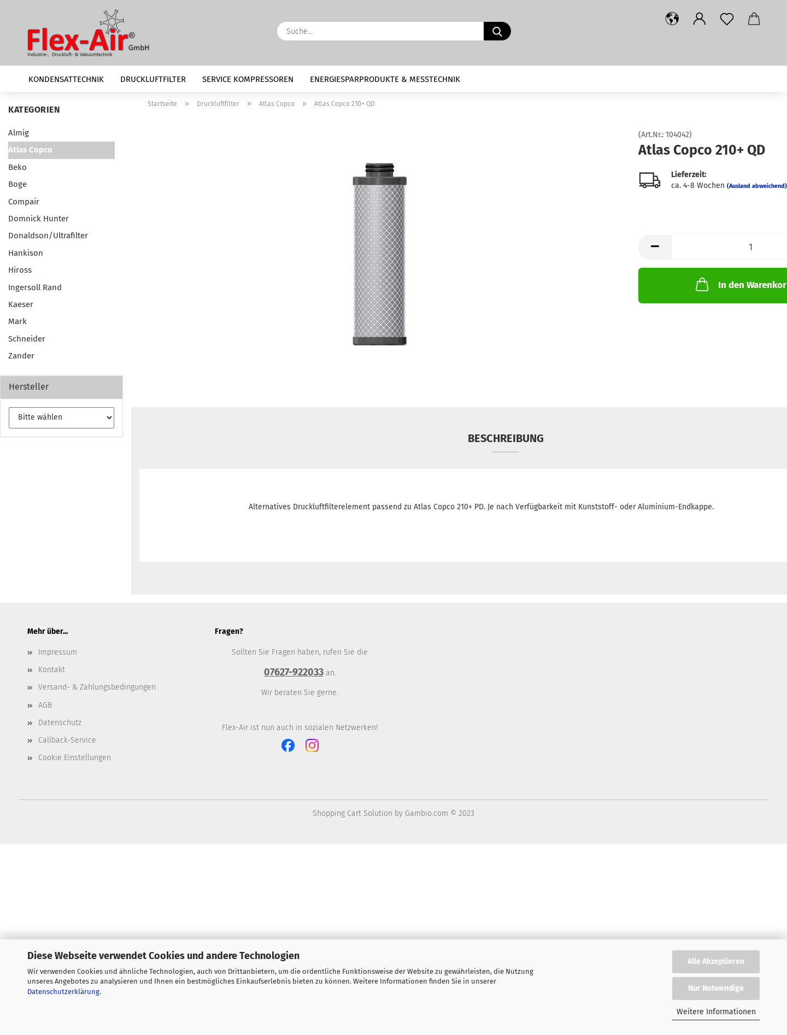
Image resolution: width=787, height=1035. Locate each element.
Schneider (26, 339)
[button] (672, 19)
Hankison (25, 253)
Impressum (57, 652)
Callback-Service (67, 740)
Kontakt (51, 669)
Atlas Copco (30, 150)
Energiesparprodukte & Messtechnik (385, 79)
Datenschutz (59, 722)
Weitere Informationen (716, 1011)
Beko (17, 167)
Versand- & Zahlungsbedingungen (97, 687)
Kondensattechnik (66, 79)
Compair (23, 202)
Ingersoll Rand (35, 287)
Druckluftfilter (153, 79)
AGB (45, 705)
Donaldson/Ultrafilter (48, 235)
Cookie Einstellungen (74, 757)
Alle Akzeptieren (716, 961)
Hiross (20, 270)
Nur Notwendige (716, 988)
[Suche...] (497, 31)
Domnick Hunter (38, 219)
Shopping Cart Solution (352, 813)
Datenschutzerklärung (63, 991)
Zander (21, 356)
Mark (17, 321)
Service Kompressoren (247, 79)
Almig (18, 133)
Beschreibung (506, 438)
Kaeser (20, 304)
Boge (17, 184)
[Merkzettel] (727, 19)
